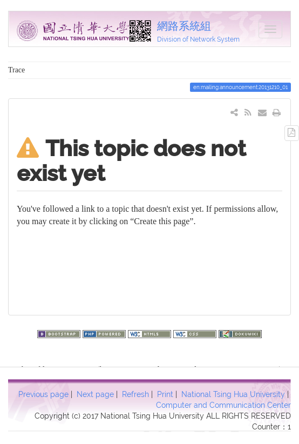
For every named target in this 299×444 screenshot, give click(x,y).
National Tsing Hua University (233, 394)
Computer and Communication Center (223, 405)
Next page (95, 394)
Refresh (135, 394)
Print (165, 394)
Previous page (43, 394)
